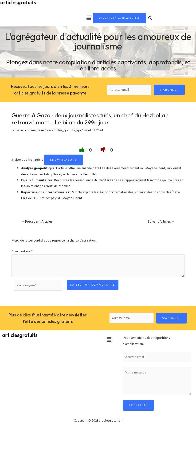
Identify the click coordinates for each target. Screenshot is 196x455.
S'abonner (169, 90)
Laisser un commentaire (28, 131)
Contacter (138, 406)
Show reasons (63, 160)
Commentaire (22, 252)
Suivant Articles (161, 222)
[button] (80, 18)
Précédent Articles (37, 222)
